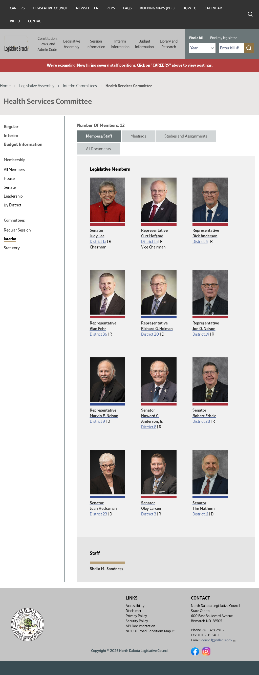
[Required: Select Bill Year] (202, 48)
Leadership (13, 196)
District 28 (201, 421)
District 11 (200, 514)
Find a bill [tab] (196, 38)
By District (12, 205)
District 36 (98, 334)
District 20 (150, 334)
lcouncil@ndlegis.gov (218, 640)
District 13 (98, 241)
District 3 (148, 514)
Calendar (213, 8)
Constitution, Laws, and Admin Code (47, 44)
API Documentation (140, 626)
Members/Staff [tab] (99, 136)
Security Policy (137, 621)
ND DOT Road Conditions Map (150, 631)
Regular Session (17, 230)
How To (190, 8)
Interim (11, 135)
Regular (11, 126)
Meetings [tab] (138, 136)
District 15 (149, 241)
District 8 (148, 427)
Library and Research (169, 44)
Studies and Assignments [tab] (185, 136)
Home (5, 85)
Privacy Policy (136, 616)
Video (15, 21)
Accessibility (135, 606)
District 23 (98, 514)
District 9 (97, 421)
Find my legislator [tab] (223, 38)
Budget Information (144, 44)
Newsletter (87, 8)
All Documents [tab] (98, 148)
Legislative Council (50, 8)
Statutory (12, 247)
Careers (17, 8)
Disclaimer (133, 611)
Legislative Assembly (71, 44)
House (9, 178)
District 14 (200, 334)
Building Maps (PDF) (157, 8)
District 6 (200, 241)
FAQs (127, 8)
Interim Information (120, 44)
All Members (14, 169)
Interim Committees (80, 85)
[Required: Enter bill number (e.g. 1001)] (231, 48)
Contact (35, 21)
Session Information (96, 44)
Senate (10, 187)
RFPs (110, 8)
